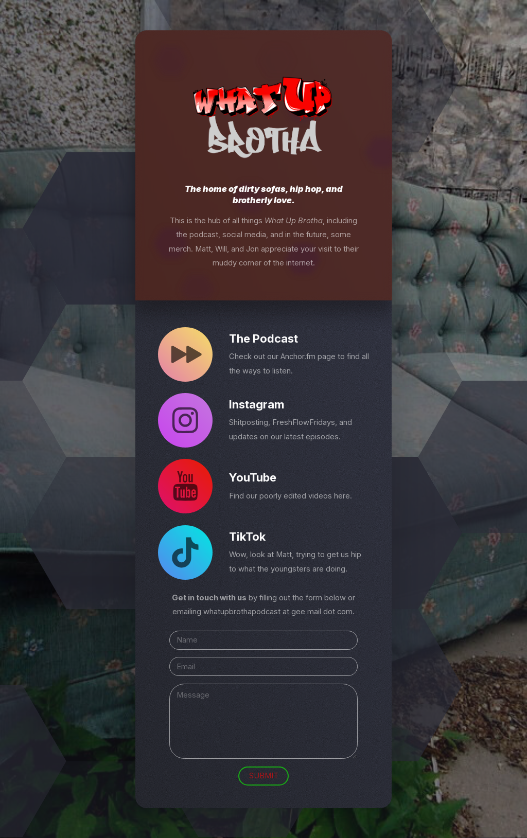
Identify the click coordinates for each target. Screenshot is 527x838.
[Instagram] (185, 420)
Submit (263, 775)
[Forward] (185, 354)
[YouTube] (185, 486)
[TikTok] (185, 552)
